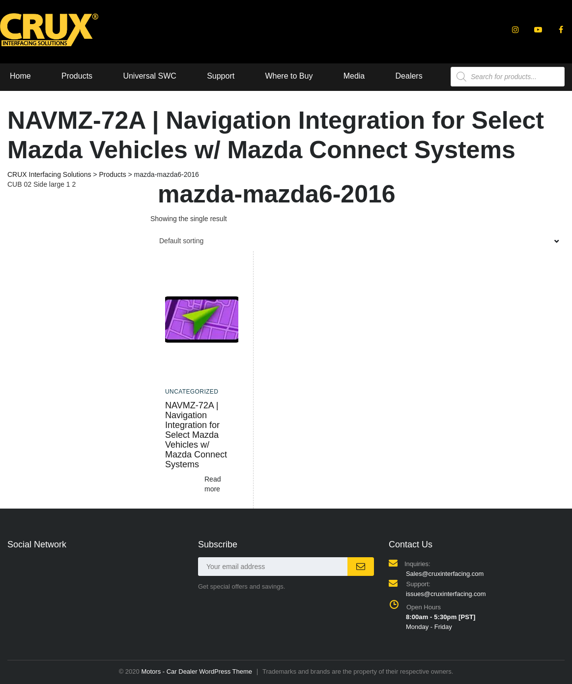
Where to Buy (289, 76)
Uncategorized (191, 391)
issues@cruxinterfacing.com (446, 594)
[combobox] (357, 240)
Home (20, 76)
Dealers (409, 76)
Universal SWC (149, 76)
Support (220, 76)
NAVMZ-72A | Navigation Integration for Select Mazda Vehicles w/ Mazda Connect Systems (196, 434)
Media (354, 76)
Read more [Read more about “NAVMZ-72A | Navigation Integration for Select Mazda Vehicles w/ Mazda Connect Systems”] (212, 484)
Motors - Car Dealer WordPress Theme (196, 671)
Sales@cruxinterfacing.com (445, 573)
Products (76, 76)
